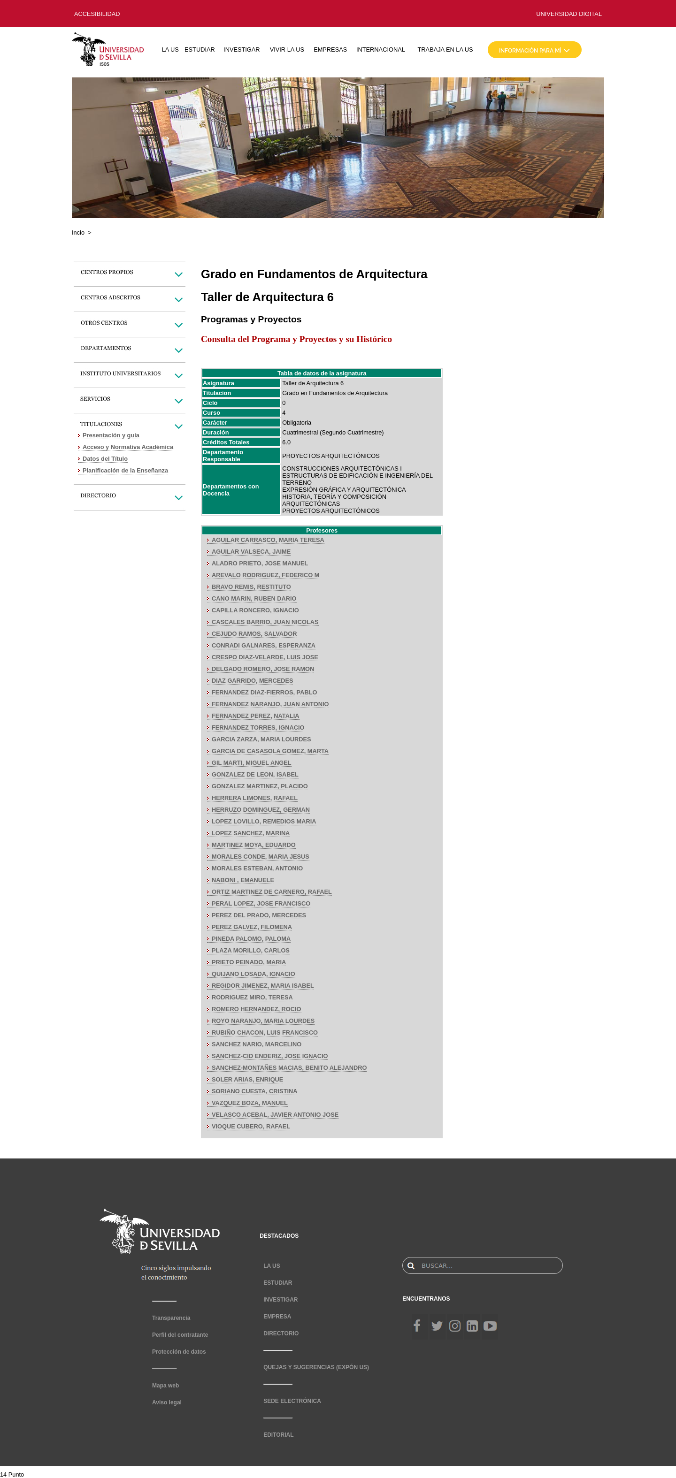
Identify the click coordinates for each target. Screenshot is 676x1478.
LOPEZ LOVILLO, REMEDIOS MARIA (264, 821)
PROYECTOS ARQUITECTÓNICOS (330, 455)
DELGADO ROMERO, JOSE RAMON (263, 668)
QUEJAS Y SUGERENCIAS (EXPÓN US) (316, 1367)
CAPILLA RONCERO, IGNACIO (255, 610)
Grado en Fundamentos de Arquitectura (335, 392)
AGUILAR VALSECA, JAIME (251, 551)
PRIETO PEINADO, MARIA (249, 962)
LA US (170, 49)
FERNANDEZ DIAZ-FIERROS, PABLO (264, 692)
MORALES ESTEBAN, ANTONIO (257, 868)
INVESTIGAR (241, 49)
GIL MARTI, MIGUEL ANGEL (252, 762)
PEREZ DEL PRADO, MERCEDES (259, 915)
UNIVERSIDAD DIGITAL (569, 13)
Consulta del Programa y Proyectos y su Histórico (296, 339)
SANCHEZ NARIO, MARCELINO (256, 1044)
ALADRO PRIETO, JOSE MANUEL (260, 563)
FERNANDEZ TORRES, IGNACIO (258, 727)
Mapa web (165, 1385)
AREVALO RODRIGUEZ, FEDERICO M (265, 575)
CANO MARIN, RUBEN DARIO (254, 598)
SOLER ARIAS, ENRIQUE (247, 1079)
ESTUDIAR (199, 49)
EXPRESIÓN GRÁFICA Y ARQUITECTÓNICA (344, 489)
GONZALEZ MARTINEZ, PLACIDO (260, 786)
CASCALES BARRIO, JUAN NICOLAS (265, 621)
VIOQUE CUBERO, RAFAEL (251, 1126)
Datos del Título (105, 458)
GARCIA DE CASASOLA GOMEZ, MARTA (270, 750)
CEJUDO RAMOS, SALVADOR (254, 633)
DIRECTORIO (281, 1333)
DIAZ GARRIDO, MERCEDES (252, 680)
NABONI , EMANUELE (243, 880)
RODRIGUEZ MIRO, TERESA (252, 997)
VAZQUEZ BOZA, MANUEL (250, 1102)
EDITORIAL (278, 1435)
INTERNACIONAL (380, 49)
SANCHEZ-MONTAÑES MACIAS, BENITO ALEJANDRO (289, 1067)
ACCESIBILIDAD (97, 13)
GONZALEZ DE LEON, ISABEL (255, 774)
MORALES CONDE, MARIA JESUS (260, 856)
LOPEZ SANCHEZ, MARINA (251, 833)
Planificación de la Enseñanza (125, 470)
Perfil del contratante (180, 1335)
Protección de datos (179, 1351)
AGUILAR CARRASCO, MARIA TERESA (268, 539)
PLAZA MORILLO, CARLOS (251, 950)
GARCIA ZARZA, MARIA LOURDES (261, 739)
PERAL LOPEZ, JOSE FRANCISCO (261, 903)
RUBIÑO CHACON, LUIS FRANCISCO (265, 1032)
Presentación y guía (111, 435)
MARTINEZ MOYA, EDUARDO (254, 844)
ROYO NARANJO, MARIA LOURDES (263, 1020)
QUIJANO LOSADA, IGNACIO (253, 973)
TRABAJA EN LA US (445, 49)
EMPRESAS (330, 49)
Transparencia (171, 1318)
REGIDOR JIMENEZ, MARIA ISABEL (263, 985)
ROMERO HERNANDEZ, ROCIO (256, 1009)
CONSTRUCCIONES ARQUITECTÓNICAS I (342, 468)
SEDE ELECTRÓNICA (292, 1401)
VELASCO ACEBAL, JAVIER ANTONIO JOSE (275, 1114)
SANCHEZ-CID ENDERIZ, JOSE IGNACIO (270, 1055)
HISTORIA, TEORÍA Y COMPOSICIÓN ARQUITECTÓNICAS (334, 500)
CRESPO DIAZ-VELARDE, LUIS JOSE (265, 657)
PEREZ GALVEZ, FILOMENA (252, 926)
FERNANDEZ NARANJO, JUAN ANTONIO (270, 704)
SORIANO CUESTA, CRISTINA (254, 1091)
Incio (78, 232)
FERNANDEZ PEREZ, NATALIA (256, 715)
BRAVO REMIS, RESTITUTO (251, 586)
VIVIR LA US (287, 49)
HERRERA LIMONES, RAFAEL (255, 797)
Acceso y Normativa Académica (128, 446)
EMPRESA (277, 1316)
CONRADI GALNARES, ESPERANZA (263, 645)
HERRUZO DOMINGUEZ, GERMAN (261, 809)
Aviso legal (167, 1402)
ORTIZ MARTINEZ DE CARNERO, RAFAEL (272, 891)
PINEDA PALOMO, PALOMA (251, 938)
